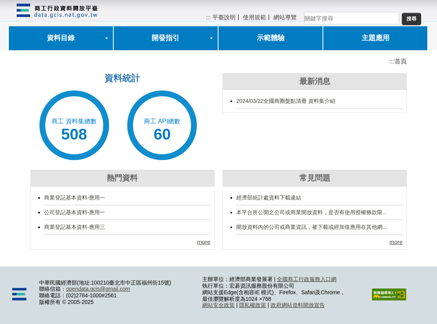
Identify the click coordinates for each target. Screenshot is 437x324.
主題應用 (375, 38)
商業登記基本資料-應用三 (75, 227)
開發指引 (165, 38)
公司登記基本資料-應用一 (75, 212)
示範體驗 (271, 38)
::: (208, 17)
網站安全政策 (218, 305)
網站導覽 (285, 17)
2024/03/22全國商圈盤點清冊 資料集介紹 (285, 101)
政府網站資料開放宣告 (298, 305)
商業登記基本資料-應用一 (75, 197)
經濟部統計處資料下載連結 (268, 197)
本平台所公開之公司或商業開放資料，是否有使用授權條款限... (311, 212)
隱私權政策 (252, 305)
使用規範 (254, 17)
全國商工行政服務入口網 (306, 279)
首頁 (400, 61)
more (203, 242)
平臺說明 (224, 17)
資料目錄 (61, 38)
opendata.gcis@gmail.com (98, 289)
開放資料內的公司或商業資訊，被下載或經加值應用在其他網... (311, 227)
